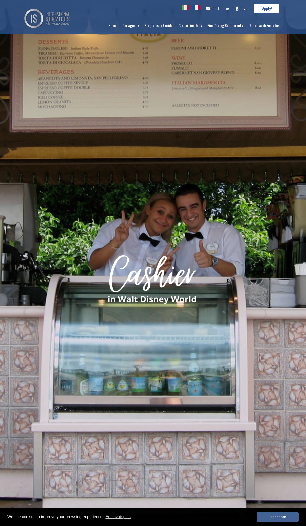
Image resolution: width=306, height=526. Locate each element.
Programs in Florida (159, 25)
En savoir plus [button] (118, 517)
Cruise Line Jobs (190, 25)
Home (112, 25)
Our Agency (130, 25)
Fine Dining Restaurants (225, 25)
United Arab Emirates (264, 25)
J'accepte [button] (278, 517)
